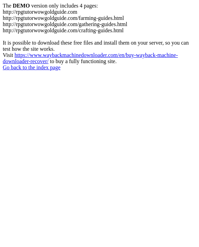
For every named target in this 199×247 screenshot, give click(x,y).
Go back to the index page (32, 67)
